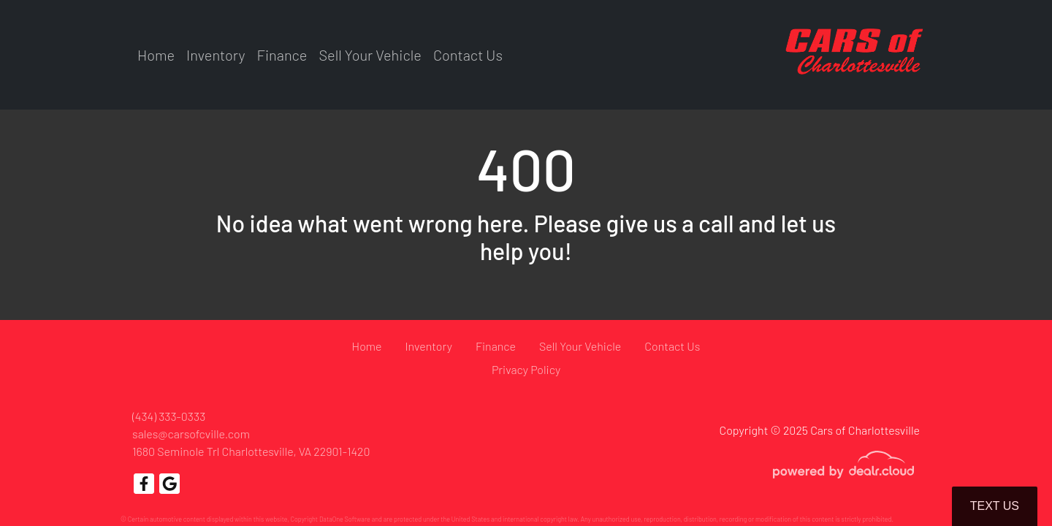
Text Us (994, 506)
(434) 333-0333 (168, 416)
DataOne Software (344, 519)
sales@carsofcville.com (191, 434)
